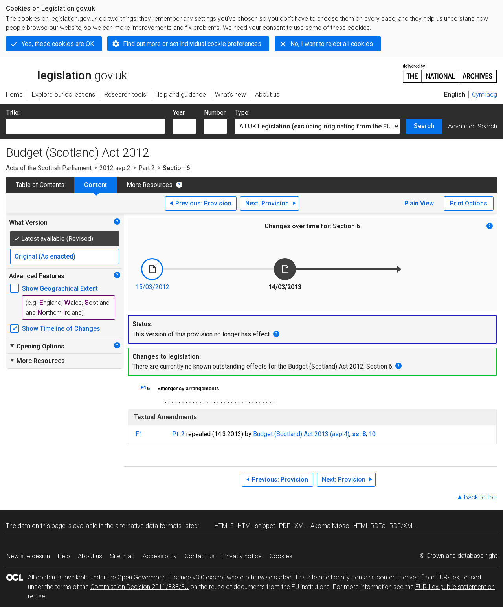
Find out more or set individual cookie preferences (192, 44)
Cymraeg (484, 94)
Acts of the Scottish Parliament (49, 168)
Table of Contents (40, 185)
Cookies (281, 556)
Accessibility (160, 556)
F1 (144, 388)
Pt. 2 (178, 434)
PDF (284, 526)
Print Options (468, 203)
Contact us (200, 556)
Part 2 (146, 168)
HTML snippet (256, 526)
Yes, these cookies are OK (58, 44)
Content (95, 185)
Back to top (480, 497)
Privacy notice (242, 556)
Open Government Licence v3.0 (160, 577)
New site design (28, 556)
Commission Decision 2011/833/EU (139, 586)
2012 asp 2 (114, 168)
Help (64, 556)
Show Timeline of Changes (61, 328)
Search (424, 126)
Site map (122, 556)
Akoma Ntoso (329, 526)
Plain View (419, 203)
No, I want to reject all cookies (331, 44)
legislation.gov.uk (66, 72)
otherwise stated (268, 577)
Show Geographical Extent (60, 288)
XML (300, 526)
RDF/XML (402, 526)
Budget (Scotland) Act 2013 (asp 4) (301, 434)
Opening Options (36, 346)
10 (372, 434)
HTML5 (224, 526)
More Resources (150, 185)
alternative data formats (148, 526)
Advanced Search (472, 126)
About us (90, 556)
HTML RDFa (369, 526)
